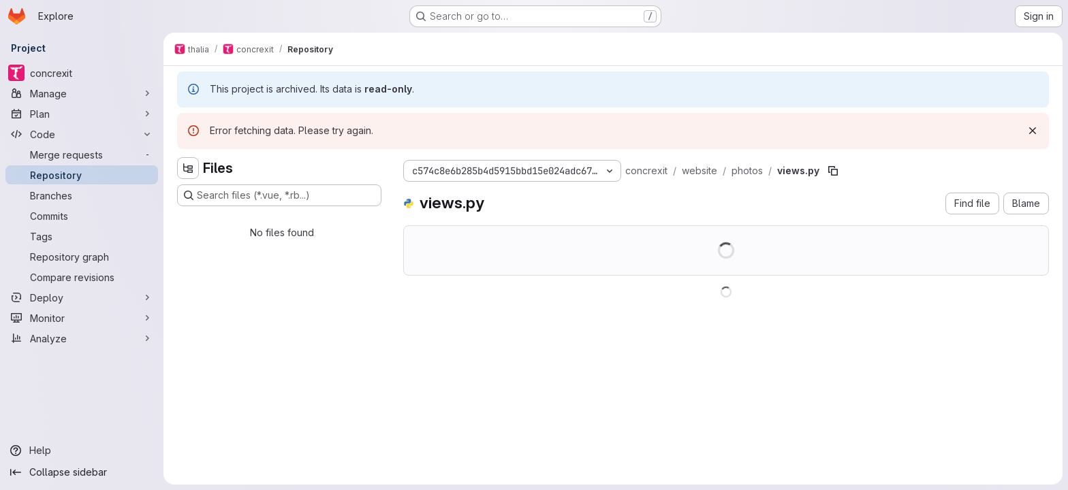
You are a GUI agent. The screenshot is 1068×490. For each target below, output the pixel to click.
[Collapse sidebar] (81, 472)
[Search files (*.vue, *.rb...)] (279, 195)
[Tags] (81, 236)
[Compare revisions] (81, 277)
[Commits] (81, 215)
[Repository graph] (81, 256)
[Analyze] (81, 338)
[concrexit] (81, 72)
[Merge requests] (81, 154)
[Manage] (81, 93)
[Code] (81, 134)
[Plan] (81, 113)
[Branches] (81, 195)
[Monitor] (81, 317)
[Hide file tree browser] (188, 168)
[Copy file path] (833, 171)
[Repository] (81, 174)
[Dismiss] (1032, 130)
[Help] (81, 450)
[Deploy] (81, 297)
